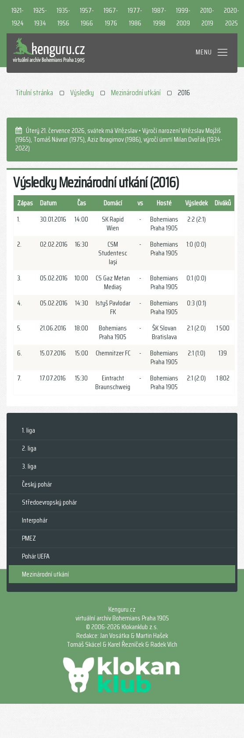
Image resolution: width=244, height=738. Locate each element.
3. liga (29, 466)
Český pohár (37, 484)
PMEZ (29, 538)
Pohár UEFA (36, 556)
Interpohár (34, 520)
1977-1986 (135, 17)
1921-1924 (17, 17)
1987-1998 (159, 17)
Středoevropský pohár (49, 502)
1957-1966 (87, 17)
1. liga (28, 430)
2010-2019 (207, 17)
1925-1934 (40, 17)
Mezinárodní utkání (136, 92)
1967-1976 (111, 17)
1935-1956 (63, 17)
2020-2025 (231, 17)
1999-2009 (183, 17)
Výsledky (82, 92)
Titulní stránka (34, 92)
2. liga (29, 448)
